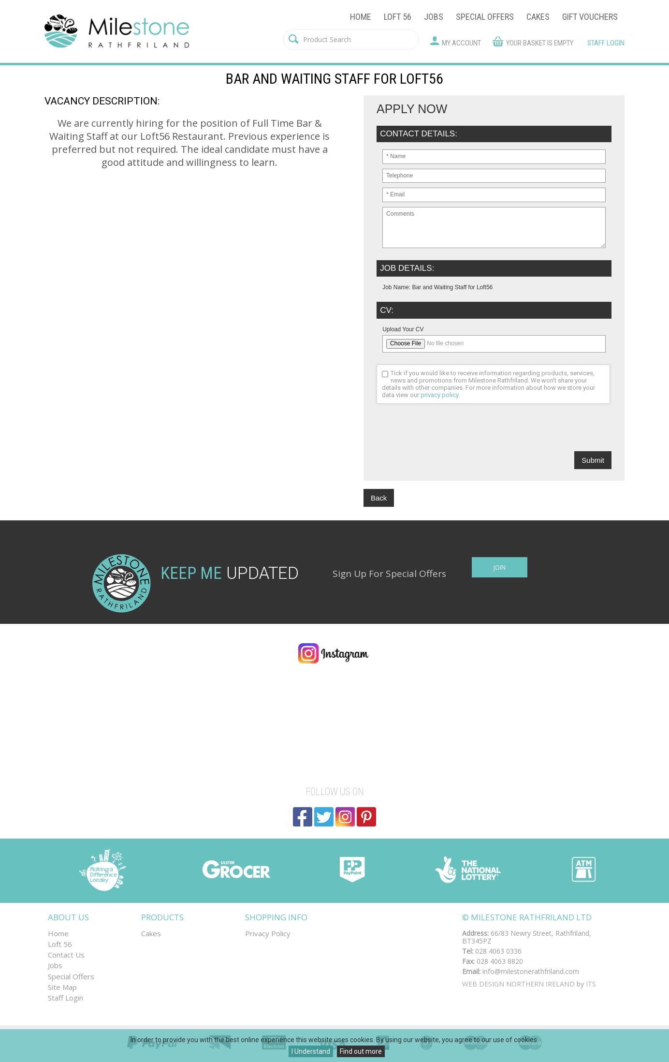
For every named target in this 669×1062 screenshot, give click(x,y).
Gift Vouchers (590, 17)
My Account (461, 43)
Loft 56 (397, 17)
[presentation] (450, 432)
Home (360, 17)
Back (379, 498)
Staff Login (606, 43)
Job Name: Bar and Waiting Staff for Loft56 (437, 287)
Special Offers (485, 17)
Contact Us (66, 954)
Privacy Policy (268, 933)
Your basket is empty (539, 43)
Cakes (538, 17)
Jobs (433, 17)
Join (500, 567)
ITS (591, 983)
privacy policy (439, 394)
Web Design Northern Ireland (518, 983)
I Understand (310, 1051)
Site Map (62, 987)
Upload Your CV (402, 329)
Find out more (361, 1051)
